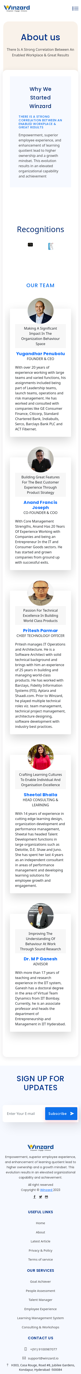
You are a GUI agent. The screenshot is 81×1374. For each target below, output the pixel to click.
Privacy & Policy (40, 1250)
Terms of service (40, 1259)
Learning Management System (40, 1318)
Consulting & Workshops (40, 1327)
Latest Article (40, 1241)
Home (40, 1223)
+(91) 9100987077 (40, 1349)
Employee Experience (40, 1309)
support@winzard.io (40, 1358)
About (40, 1232)
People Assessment (40, 1290)
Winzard (46, 1190)
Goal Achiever (40, 1281)
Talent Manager (40, 1299)
